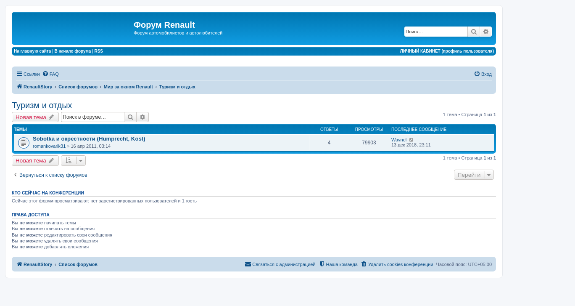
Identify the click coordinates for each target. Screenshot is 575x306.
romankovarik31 (49, 146)
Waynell (399, 139)
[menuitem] (50, 74)
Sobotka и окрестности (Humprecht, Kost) (89, 139)
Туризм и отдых (42, 105)
